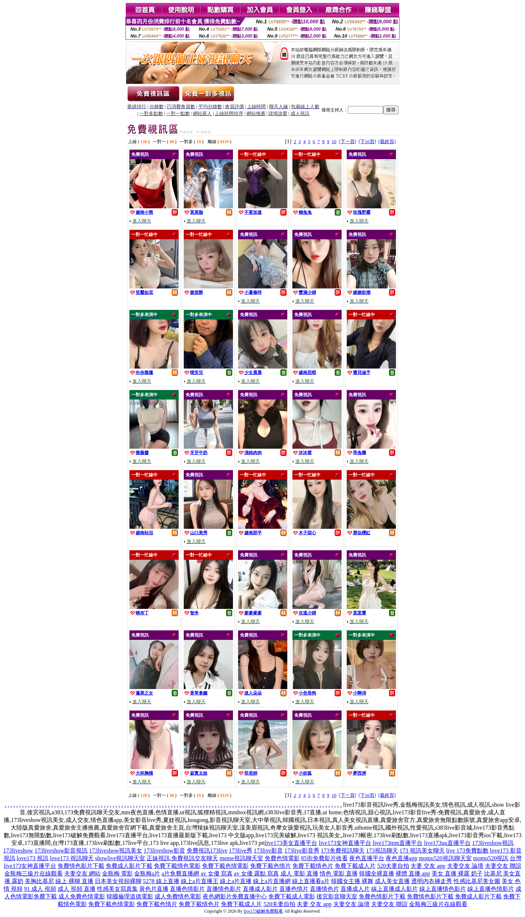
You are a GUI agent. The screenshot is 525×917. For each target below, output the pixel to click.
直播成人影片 (260, 889)
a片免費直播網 (180, 873)
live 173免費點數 (467, 850)
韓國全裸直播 (376, 873)
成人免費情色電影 (178, 896)
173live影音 (268, 850)
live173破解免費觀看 (263, 911)
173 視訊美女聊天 (422, 850)
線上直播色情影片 (490, 889)
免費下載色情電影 (225, 866)
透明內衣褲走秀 (431, 881)
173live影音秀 (301, 850)
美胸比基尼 (39, 881)
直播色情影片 (187, 889)
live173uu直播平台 (447, 843)
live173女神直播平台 (345, 843)
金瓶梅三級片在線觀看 (33, 873)
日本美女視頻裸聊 (118, 881)
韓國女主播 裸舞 (352, 881)
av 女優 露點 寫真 (256, 873)
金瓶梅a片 (147, 873)
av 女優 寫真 (216, 873)
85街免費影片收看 (324, 858)
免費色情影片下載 (382, 896)
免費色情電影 (282, 858)
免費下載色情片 (270, 866)
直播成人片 (355, 889)
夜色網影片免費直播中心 (235, 896)
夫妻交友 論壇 (465, 866)
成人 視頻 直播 (77, 889)
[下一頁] (347, 141)
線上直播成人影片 (394, 889)
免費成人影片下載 (129, 866)
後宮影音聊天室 (336, 896)
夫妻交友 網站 (82, 873)
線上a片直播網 (272, 881)
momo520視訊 (491, 858)
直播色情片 (293, 889)
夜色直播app (401, 858)
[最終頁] (387, 141)
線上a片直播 (236, 881)
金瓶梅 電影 (117, 873)
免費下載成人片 (355, 866)
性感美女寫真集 (117, 889)
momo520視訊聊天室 (445, 858)
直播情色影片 (223, 889)
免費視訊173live (207, 850)
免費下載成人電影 (291, 896)
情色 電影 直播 (339, 873)
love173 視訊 (33, 858)
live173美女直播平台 (291, 843)
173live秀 (240, 850)
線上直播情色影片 (442, 889)
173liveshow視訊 (493, 843)
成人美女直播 (392, 881)
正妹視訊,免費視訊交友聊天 (182, 858)
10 (334, 141)
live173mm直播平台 (398, 843)
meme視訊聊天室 (241, 858)
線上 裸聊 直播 (74, 881)
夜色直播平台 (366, 858)
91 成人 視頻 (40, 889)
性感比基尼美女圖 (477, 881)
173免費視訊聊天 (343, 850)
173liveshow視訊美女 (115, 850)
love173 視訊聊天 (72, 858)
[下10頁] (367, 141)
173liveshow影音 (164, 850)
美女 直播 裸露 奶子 (457, 873)
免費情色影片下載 (81, 866)
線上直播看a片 (311, 881)
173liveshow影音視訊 (61, 850)
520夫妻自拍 (393, 866)
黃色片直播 (153, 889)
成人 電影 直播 (299, 873)
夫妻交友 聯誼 (503, 866)
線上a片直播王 (199, 881)
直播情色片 (324, 889)
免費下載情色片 (312, 866)
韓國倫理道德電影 (129, 896)
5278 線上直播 (161, 881)
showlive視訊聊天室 (120, 858)
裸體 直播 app (413, 873)
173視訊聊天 (382, 850)
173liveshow (18, 850)
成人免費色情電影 (81, 896)
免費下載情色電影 (177, 866)
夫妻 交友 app (428, 866)
